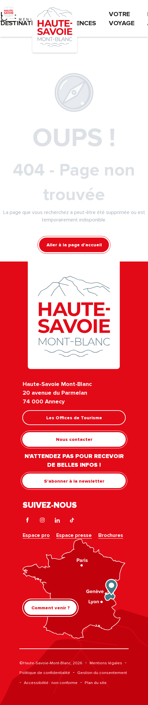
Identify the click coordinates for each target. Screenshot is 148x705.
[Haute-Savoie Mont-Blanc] (9, 11)
